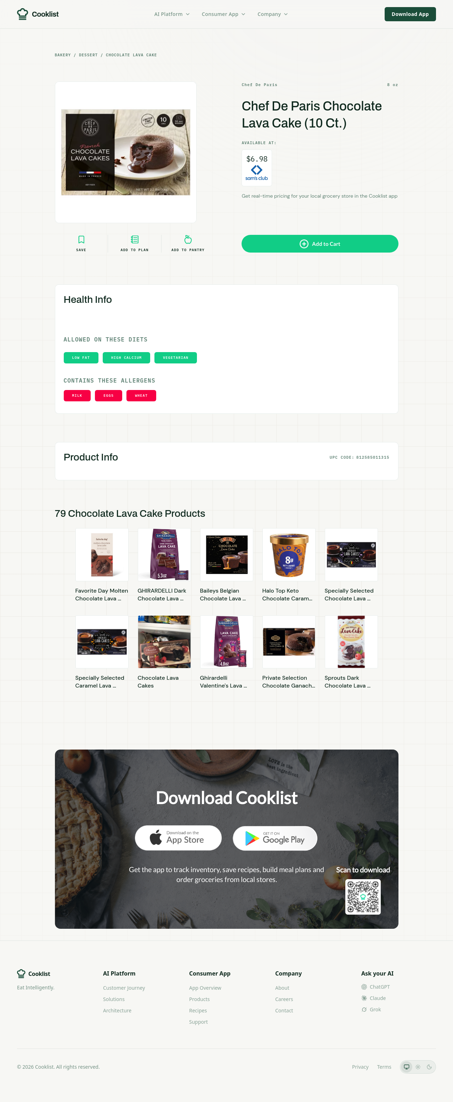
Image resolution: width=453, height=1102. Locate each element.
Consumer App (224, 14)
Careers (284, 999)
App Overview (205, 987)
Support (198, 1021)
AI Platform (172, 14)
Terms (384, 1066)
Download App (410, 14)
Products (199, 999)
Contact (284, 1010)
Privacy (360, 1066)
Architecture (117, 1010)
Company (273, 14)
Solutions (114, 999)
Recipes (198, 1010)
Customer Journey (124, 987)
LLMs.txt (334, 1066)
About (282, 987)
